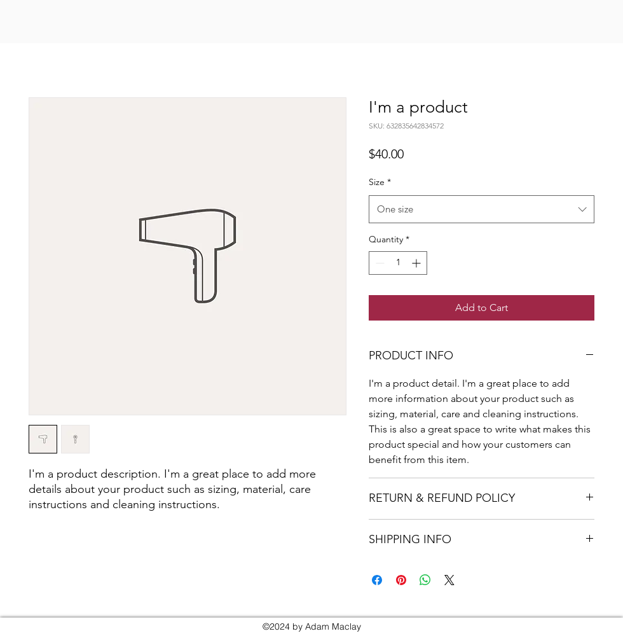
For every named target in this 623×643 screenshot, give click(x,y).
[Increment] (417, 263)
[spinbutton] (398, 263)
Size (380, 182)
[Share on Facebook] (377, 580)
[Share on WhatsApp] (425, 580)
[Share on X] (449, 580)
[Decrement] (379, 263)
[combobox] (481, 209)
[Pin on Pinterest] (401, 580)
